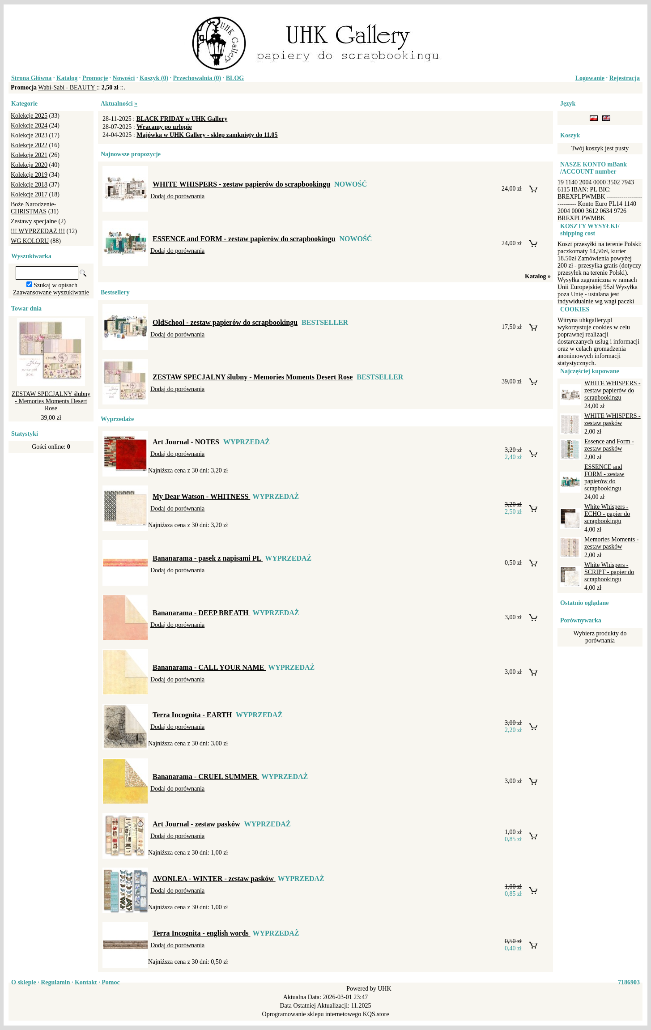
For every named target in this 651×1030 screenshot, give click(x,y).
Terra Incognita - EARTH (192, 715)
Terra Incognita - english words (202, 933)
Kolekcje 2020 (29, 165)
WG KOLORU (30, 241)
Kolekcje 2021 (29, 155)
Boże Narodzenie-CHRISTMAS (33, 208)
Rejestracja (624, 78)
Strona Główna (31, 78)
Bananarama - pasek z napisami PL (208, 558)
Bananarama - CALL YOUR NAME (209, 667)
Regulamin (55, 982)
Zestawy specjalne (34, 221)
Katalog (66, 78)
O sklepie (23, 982)
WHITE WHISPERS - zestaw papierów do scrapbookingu (241, 184)
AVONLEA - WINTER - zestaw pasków (214, 878)
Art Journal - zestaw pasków (196, 824)
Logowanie (589, 78)
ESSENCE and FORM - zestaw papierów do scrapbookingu (244, 239)
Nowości (124, 78)
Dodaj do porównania (177, 196)
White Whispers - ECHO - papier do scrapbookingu (607, 513)
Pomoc (110, 982)
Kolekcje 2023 (29, 135)
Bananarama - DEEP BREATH (201, 613)
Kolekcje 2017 (29, 194)
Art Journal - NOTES (186, 442)
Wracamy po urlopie (163, 126)
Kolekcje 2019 (29, 174)
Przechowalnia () (197, 78)
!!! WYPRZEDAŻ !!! (38, 231)
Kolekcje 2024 (29, 125)
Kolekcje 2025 (29, 115)
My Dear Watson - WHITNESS (201, 496)
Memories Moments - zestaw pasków (611, 543)
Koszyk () (154, 78)
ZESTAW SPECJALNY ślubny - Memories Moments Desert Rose (51, 401)
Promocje (95, 78)
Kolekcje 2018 (29, 184)
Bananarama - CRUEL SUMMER (206, 776)
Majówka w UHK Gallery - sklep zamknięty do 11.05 (206, 135)
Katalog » (538, 276)
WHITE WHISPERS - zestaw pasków (612, 419)
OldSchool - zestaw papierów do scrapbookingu (225, 322)
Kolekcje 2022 (29, 145)
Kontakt (86, 982)
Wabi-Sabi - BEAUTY (67, 87)
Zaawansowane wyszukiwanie (51, 292)
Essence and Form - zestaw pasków (609, 445)
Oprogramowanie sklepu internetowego (312, 1014)
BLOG (235, 78)
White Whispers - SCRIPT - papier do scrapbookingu (609, 572)
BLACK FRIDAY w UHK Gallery (182, 118)
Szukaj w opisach (55, 285)
